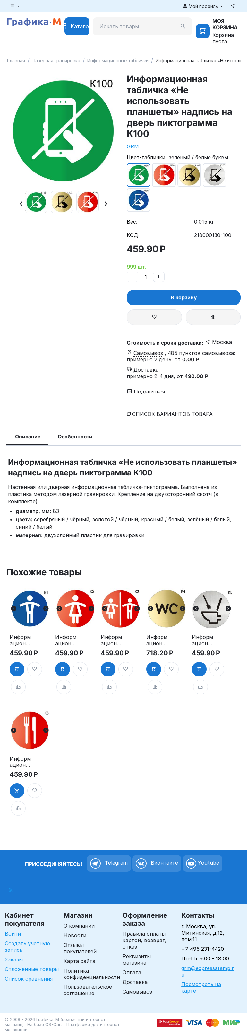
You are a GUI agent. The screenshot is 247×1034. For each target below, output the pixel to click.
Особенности (75, 436)
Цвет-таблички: (146, 157)
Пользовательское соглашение (88, 990)
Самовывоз (137, 991)
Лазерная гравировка (56, 60)
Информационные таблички (118, 60)
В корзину (184, 297)
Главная (16, 60)
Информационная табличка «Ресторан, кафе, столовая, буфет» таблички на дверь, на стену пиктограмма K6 (21, 762)
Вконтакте (157, 863)
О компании (79, 926)
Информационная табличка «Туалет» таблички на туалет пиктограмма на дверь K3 (112, 640)
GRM (133, 146)
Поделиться (146, 391)
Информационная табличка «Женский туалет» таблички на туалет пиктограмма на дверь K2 (66, 640)
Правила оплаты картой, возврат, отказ (144, 940)
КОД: (133, 235)
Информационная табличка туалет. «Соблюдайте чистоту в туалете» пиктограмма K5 (203, 640)
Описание (28, 436)
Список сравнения (29, 979)
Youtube (202, 863)
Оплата (132, 972)
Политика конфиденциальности (92, 974)
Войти (13, 934)
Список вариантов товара (172, 414)
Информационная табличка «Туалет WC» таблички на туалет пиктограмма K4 (157, 640)
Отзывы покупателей (80, 948)
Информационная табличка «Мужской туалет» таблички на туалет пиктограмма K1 (21, 640)
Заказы (14, 959)
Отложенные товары (32, 969)
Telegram (109, 863)
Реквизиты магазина (137, 959)
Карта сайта (79, 961)
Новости (75, 935)
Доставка (135, 982)
